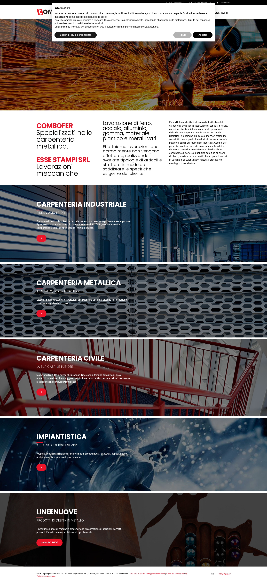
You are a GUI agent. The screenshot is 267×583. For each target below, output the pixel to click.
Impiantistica (61, 436)
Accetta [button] (202, 34)
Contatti (221, 12)
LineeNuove (56, 512)
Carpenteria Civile (70, 358)
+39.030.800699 (137, 573)
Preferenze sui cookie (45, 576)
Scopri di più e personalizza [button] (75, 34)
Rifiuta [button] (182, 34)
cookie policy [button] (100, 16)
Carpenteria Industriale (81, 204)
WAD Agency (223, 573)
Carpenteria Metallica (78, 283)
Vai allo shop (49, 542)
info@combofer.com (155, 573)
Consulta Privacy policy (176, 573)
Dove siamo (224, 2)
